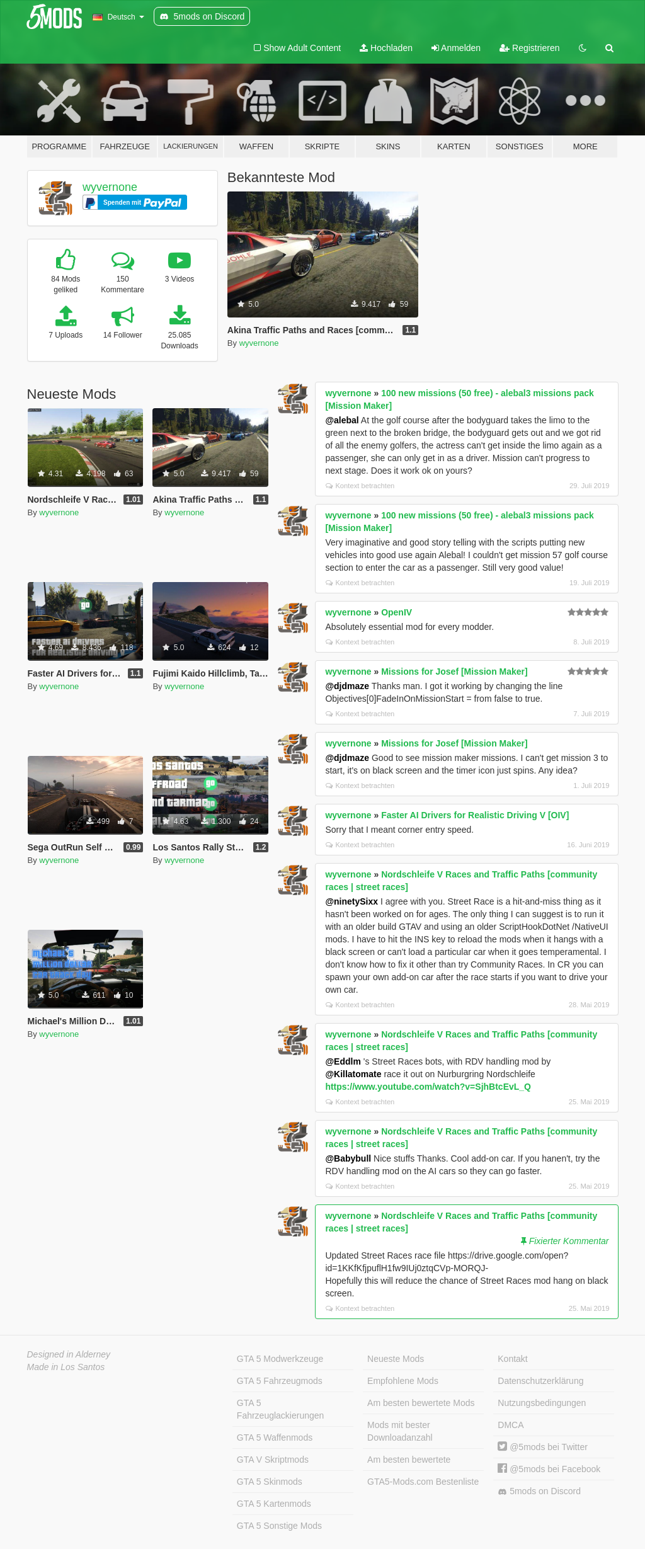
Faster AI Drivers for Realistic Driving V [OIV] (475, 815)
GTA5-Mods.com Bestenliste (423, 1482)
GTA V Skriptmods (273, 1460)
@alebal (341, 420)
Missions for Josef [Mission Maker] (454, 671)
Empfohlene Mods (402, 1381)
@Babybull (348, 1158)
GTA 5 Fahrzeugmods (279, 1381)
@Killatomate (353, 1074)
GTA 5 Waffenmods (274, 1437)
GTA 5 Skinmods (269, 1482)
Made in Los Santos (66, 1367)
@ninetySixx (351, 901)
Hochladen (386, 48)
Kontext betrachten (360, 485)
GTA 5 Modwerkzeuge (280, 1359)
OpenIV (396, 612)
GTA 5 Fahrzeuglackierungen (280, 1409)
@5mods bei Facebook (549, 1469)
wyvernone (110, 187)
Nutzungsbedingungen (542, 1403)
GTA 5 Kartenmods (274, 1504)
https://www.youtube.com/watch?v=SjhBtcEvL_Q (428, 1087)
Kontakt (512, 1359)
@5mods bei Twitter (543, 1447)
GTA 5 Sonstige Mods (279, 1526)
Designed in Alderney (69, 1354)
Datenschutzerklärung (540, 1381)
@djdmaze (347, 686)
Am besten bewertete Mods (420, 1403)
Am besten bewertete (408, 1460)
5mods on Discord (539, 1491)
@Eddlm (342, 1061)
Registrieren (529, 48)
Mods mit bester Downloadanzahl (400, 1431)
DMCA (510, 1425)
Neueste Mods (395, 1359)
